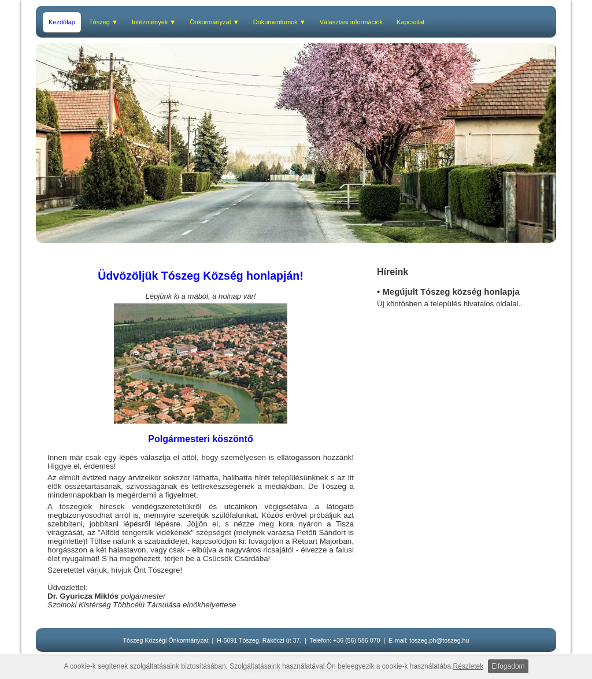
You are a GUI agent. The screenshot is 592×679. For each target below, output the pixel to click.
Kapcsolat (410, 21)
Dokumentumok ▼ (279, 21)
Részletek (468, 666)
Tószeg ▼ (103, 21)
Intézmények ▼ (154, 21)
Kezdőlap (62, 21)
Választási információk (351, 21)
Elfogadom (507, 666)
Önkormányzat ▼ (214, 21)
